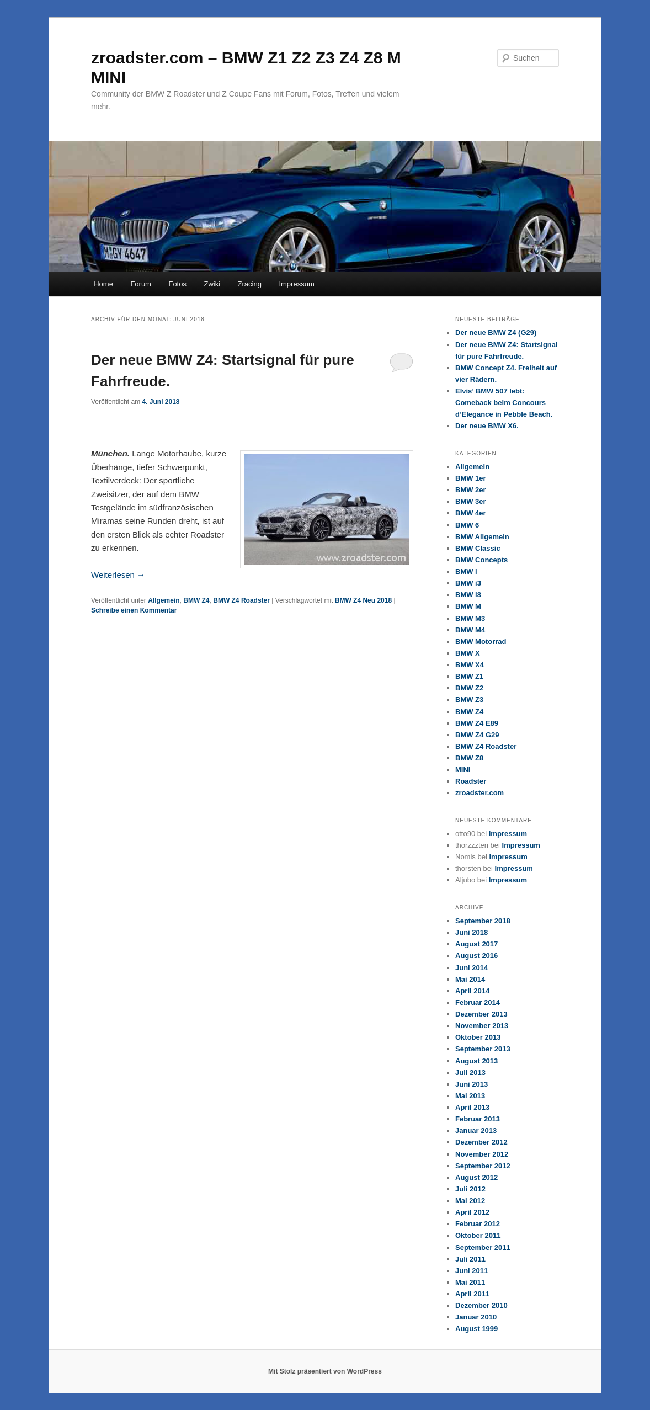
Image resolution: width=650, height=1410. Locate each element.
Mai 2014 (470, 979)
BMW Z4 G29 (477, 735)
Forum (140, 284)
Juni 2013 (471, 1084)
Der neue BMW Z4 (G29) (495, 332)
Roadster (470, 781)
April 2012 (472, 1212)
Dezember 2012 (481, 1142)
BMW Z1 (469, 676)
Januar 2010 (476, 1317)
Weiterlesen (118, 574)
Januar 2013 (476, 1130)
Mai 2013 (470, 1096)
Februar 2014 (477, 1002)
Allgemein (163, 600)
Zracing (250, 284)
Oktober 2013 (477, 1037)
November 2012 (481, 1154)
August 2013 (476, 1061)
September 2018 (482, 921)
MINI (462, 769)
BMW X (467, 653)
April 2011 (472, 1294)
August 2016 (476, 955)
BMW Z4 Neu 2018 (363, 600)
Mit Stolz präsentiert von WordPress (325, 1371)
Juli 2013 (470, 1072)
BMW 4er (470, 513)
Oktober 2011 (477, 1235)
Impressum (296, 284)
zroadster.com (479, 793)
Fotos (177, 284)
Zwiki (212, 284)
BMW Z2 (469, 688)
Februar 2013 (477, 1119)
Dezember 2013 (481, 1014)
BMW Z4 (196, 600)
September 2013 (482, 1049)
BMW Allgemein (482, 537)
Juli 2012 (470, 1189)
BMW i (466, 571)
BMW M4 (470, 630)
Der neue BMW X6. (487, 426)
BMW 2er (470, 490)
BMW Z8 (469, 758)
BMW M (468, 606)
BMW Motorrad (480, 641)
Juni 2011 (471, 1271)
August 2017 (476, 944)
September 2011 (482, 1247)
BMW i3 (468, 583)
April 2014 (472, 991)
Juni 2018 (471, 932)
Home (103, 284)
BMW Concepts (481, 560)
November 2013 (481, 1025)
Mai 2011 (470, 1282)
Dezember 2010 (481, 1305)
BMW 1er (470, 478)
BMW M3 (470, 618)
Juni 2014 (471, 968)
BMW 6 (467, 525)
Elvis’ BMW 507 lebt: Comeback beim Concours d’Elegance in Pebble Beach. (503, 402)
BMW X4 (469, 665)
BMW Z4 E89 (476, 723)
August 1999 (476, 1328)
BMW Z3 (469, 699)
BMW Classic (477, 548)
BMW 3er (470, 501)
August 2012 (476, 1177)
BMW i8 (468, 594)
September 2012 (482, 1166)
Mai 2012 (470, 1200)
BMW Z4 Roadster (241, 600)
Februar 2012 (477, 1224)
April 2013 (472, 1107)
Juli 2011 (470, 1259)
